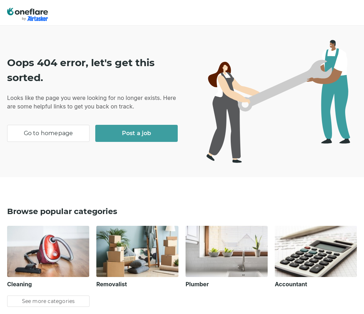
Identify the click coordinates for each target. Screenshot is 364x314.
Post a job (136, 133)
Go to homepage (48, 133)
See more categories (48, 301)
